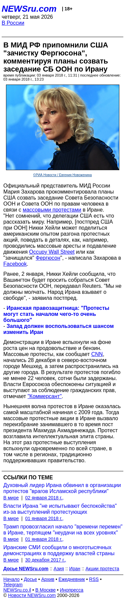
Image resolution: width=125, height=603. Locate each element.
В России (13, 23)
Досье (30, 579)
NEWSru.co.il (17, 590)
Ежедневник (72, 579)
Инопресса (72, 590)
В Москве (45, 590)
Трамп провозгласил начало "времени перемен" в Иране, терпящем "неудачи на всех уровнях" (62, 529)
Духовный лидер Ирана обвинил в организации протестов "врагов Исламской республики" (62, 488)
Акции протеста (102, 568)
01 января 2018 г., (44, 518)
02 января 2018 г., (44, 497)
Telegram (13, 584)
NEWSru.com (29, 9)
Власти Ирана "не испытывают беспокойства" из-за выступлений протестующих (60, 509)
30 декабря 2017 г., (45, 560)
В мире (11, 497)
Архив (47, 579)
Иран (74, 568)
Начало (11, 579)
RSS (94, 579)
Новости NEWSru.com (32, 595)
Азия (59, 568)
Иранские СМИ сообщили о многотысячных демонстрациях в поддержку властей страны (59, 550)
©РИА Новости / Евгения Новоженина (62, 175)
